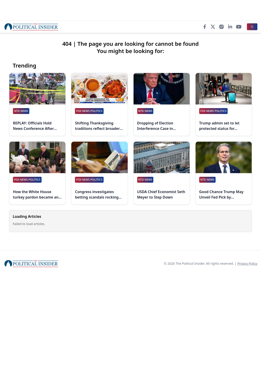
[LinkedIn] (230, 26)
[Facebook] (204, 26)
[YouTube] (238, 26)
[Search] (252, 26)
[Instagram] (221, 26)
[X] (213, 26)
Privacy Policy (247, 263)
